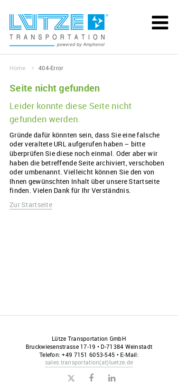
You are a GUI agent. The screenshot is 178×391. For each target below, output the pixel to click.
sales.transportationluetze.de (89, 362)
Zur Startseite (30, 204)
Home (21, 68)
